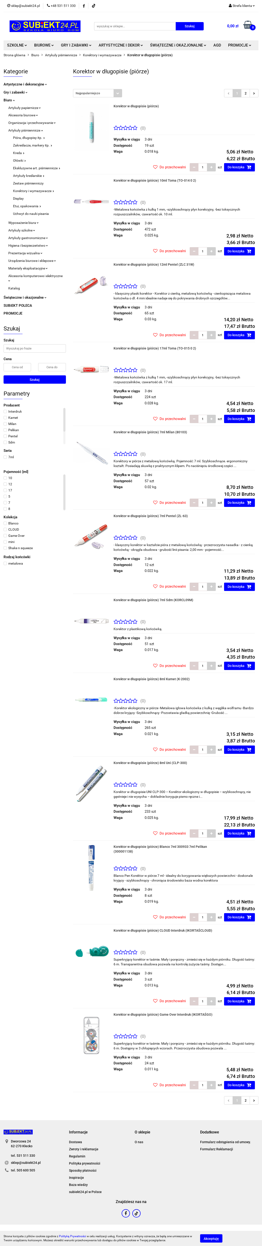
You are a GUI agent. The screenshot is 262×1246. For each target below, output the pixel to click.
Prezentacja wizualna (25, 253)
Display (18, 198)
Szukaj (35, 380)
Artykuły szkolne (21, 230)
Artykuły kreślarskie (28, 176)
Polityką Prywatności (72, 1236)
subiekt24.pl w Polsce (85, 1192)
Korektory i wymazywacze (33, 191)
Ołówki (19, 160)
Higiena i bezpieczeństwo (28, 245)
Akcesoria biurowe (23, 115)
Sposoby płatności (83, 1170)
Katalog (14, 288)
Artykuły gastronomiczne (28, 238)
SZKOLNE (17, 45)
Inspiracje (76, 1178)
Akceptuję (211, 1238)
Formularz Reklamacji (216, 1149)
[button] (78, 1132)
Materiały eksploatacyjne (28, 268)
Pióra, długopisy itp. (29, 138)
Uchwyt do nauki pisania (31, 214)
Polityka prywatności (84, 1163)
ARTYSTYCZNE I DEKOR (121, 45)
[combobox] (97, 93)
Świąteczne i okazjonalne (25, 297)
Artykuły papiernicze (24, 108)
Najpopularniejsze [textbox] (88, 93)
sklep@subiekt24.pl (26, 1163)
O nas (139, 1142)
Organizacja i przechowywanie (32, 123)
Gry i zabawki (16, 92)
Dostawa (75, 1142)
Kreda (18, 153)
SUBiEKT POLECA (18, 305)
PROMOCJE (239, 45)
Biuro (9, 100)
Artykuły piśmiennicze (25, 130)
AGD (217, 45)
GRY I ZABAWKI (76, 45)
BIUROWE (44, 45)
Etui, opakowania (27, 206)
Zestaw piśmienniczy (28, 183)
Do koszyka (239, 167)
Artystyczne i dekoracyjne (25, 84)
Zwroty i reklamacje (83, 1149)
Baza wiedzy (78, 1185)
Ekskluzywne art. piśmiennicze (36, 168)
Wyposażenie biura (23, 223)
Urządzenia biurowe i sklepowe (32, 261)
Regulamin (77, 1156)
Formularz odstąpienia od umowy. (225, 1142)
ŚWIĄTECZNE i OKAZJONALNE (178, 45)
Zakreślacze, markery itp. (32, 145)
